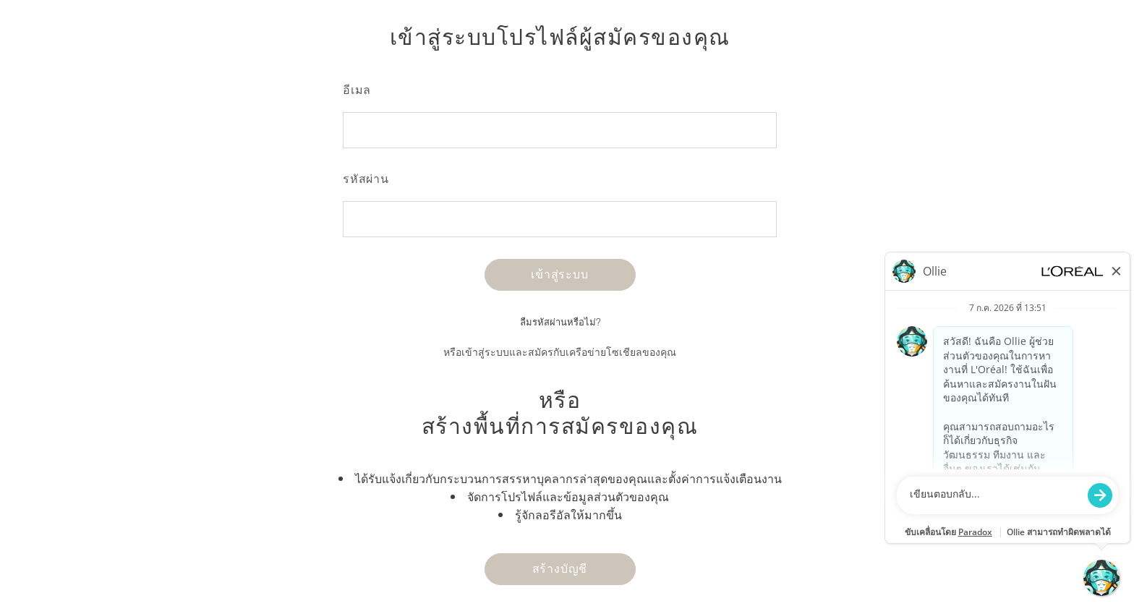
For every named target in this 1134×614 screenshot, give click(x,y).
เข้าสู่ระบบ (559, 274)
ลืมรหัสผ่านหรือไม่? (560, 322)
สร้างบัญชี (560, 568)
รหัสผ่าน (366, 178)
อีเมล (357, 89)
